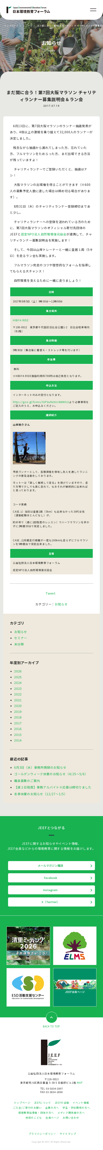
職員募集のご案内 (27, 780)
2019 (18, 711)
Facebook (50, 878)
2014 (18, 740)
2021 (18, 700)
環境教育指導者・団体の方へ (36, 1112)
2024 (18, 682)
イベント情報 (81, 1102)
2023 (18, 688)
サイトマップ (68, 1133)
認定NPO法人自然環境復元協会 (43, 234)
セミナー (20, 638)
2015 (18, 734)
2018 (18, 717)
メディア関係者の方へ (71, 1112)
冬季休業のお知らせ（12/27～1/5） (40, 794)
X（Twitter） (50, 902)
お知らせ (61, 604)
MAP (80, 1082)
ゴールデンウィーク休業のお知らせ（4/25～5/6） (51, 774)
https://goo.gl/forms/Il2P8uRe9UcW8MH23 (41, 402)
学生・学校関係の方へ (76, 1107)
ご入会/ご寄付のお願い (27, 1107)
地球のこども (33, 1117)
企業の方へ (52, 1107)
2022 (18, 694)
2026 (18, 671)
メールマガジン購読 (50, 865)
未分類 (19, 644)
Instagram (50, 890)
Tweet (51, 593)
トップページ (11, 25)
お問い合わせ (71, 1117)
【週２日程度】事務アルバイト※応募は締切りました (52, 787)
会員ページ (52, 1117)
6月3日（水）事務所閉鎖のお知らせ (40, 767)
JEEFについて (42, 1102)
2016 (18, 729)
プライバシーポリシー (42, 1133)
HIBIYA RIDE (21, 320)
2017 (18, 723)
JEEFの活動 (62, 1102)
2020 (18, 705)
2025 (18, 677)
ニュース (27, 25)
